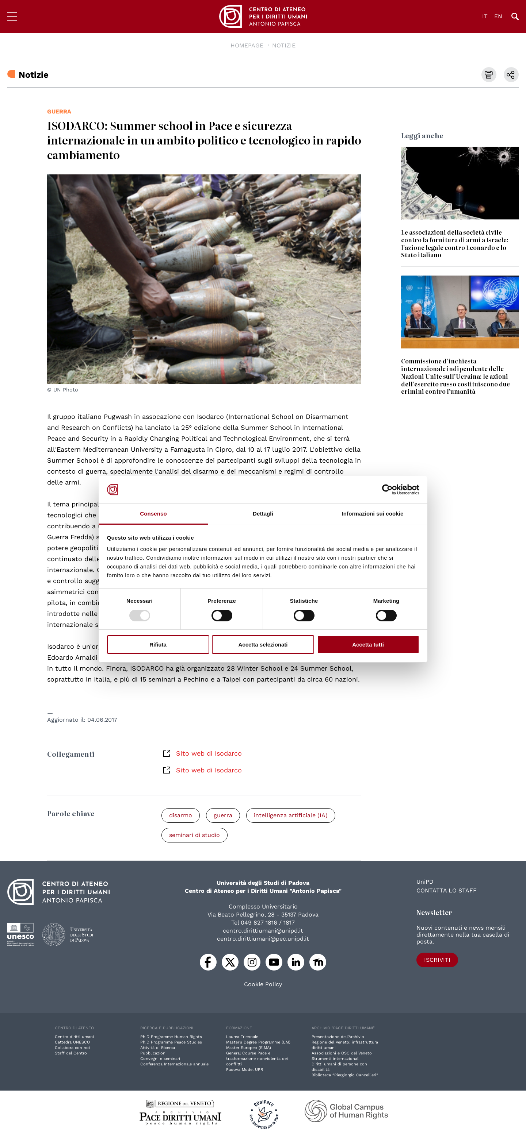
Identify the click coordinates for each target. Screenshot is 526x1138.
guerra (59, 111)
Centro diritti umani (74, 1036)
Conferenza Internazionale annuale (174, 1064)
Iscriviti (437, 959)
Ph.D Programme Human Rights (171, 1036)
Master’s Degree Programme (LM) (258, 1042)
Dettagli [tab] (263, 513)
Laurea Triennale (242, 1036)
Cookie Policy (263, 984)
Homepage (246, 45)
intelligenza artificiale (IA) (291, 815)
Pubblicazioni (153, 1053)
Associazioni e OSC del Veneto (342, 1053)
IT (485, 16)
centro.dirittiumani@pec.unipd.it (263, 938)
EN (498, 16)
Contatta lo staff (446, 890)
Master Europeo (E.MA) (248, 1047)
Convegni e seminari (160, 1058)
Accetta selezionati (262, 644)
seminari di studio (194, 835)
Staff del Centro (71, 1053)
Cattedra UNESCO (72, 1042)
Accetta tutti (368, 644)
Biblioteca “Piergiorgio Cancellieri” (345, 1075)
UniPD (425, 881)
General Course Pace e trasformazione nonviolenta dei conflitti (257, 1058)
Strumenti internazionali (335, 1058)
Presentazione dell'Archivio (338, 1036)
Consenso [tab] (153, 513)
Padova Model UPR (244, 1069)
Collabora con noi (72, 1047)
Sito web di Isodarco (209, 753)
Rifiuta (158, 644)
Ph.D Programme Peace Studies (171, 1042)
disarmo (180, 815)
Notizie (284, 45)
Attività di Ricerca (157, 1047)
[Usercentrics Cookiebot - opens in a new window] (387, 489)
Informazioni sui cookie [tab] (373, 513)
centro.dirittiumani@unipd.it (263, 930)
